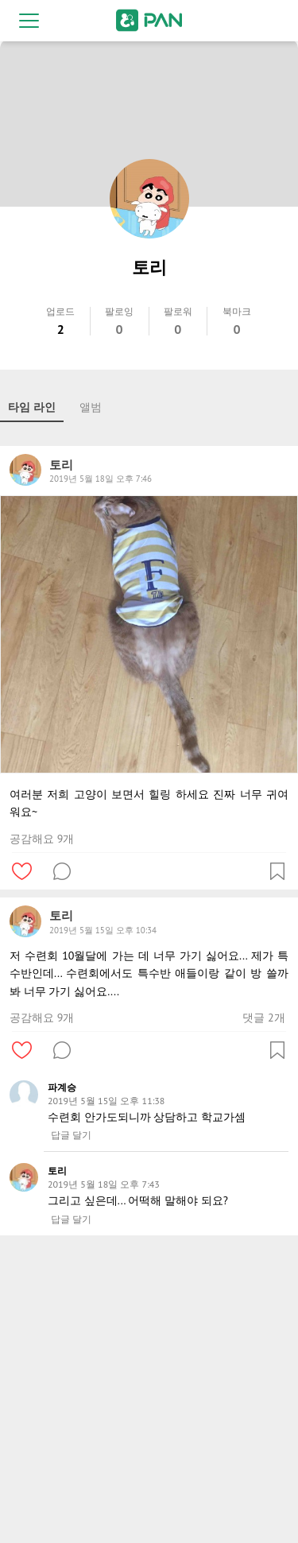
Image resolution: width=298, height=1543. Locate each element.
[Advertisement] (149, 1392)
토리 (57, 1171)
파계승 (62, 1087)
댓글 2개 (263, 1017)
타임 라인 (32, 407)
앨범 (90, 407)
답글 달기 (71, 1135)
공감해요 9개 (42, 839)
